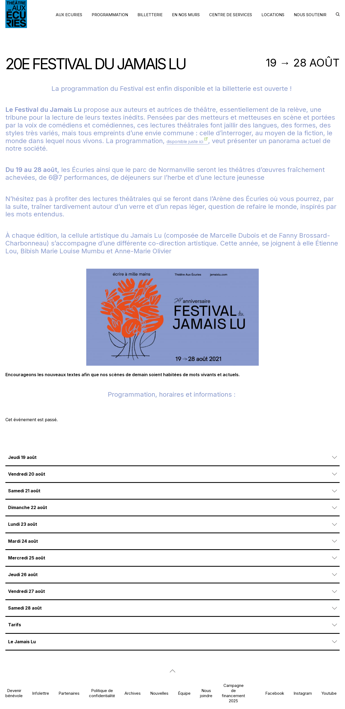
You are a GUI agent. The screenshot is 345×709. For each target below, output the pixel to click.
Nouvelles (159, 693)
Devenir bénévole (14, 693)
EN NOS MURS (186, 14)
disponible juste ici (185, 141)
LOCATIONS (272, 14)
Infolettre (40, 693)
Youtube (329, 693)
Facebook (274, 693)
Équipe (184, 693)
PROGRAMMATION (110, 14)
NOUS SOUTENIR (310, 14)
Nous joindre (206, 693)
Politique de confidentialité (102, 693)
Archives (133, 693)
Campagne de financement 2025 (233, 693)
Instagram (303, 693)
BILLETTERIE (150, 14)
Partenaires (69, 693)
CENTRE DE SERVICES (230, 14)
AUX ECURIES (69, 14)
